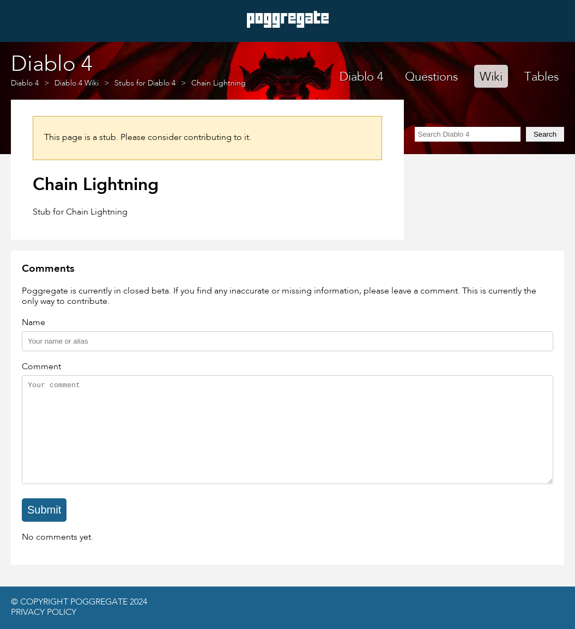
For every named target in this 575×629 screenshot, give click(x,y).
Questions (431, 77)
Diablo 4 (361, 77)
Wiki (491, 77)
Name (33, 323)
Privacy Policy (43, 612)
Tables (541, 77)
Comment (41, 367)
